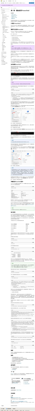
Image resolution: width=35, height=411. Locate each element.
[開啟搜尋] (32, 1)
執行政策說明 (14, 369)
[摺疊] (9, 7)
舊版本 (5, 410)
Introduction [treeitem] (4, 25)
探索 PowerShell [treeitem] (4, 20)
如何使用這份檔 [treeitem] (3, 12)
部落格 (7, 410)
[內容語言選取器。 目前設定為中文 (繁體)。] (3, 408)
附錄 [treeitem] (3, 41)
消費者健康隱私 (16, 410)
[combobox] (5, 9)
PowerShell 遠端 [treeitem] (4, 37)
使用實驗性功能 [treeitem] (4, 46)
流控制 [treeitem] (3, 34)
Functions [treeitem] (4, 38)
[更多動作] (33, 8)
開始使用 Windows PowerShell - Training (15, 397)
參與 (10, 410)
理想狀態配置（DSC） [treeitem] (4, 56)
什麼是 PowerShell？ (13, 14)
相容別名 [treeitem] (3, 48)
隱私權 (12, 410)
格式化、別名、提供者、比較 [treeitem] (6, 33)
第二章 (12, 373)
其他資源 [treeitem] (3, 49)
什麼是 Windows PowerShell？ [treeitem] (5, 16)
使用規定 (21, 410)
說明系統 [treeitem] (4, 28)
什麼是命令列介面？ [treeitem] (4, 17)
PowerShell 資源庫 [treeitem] (3, 57)
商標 (23, 410)
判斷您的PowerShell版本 (14, 17)
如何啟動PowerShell (13, 16)
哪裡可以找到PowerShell (14, 15)
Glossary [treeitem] (3, 50)
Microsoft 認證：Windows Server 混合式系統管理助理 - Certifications (19, 401)
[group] (22, 97)
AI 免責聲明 (2, 410)
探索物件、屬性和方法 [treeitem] (5, 29)
